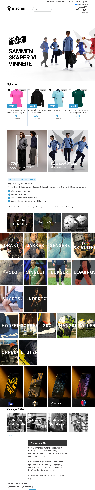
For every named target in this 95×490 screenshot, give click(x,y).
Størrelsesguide (81, 2)
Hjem (10, 435)
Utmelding (28, 487)
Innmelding (14, 487)
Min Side (71, 2)
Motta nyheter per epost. (19, 483)
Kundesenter (60, 2)
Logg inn (84, 13)
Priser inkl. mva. (81, 5)
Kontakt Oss (50, 2)
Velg (11, 105)
